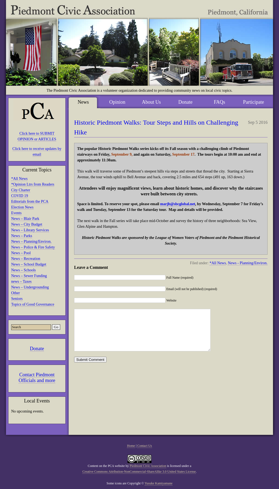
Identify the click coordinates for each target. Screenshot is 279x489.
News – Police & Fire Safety (33, 247)
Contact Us (144, 446)
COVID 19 (19, 196)
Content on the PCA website (106, 466)
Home (131, 446)
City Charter (20, 190)
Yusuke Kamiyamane (158, 483)
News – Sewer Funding (29, 276)
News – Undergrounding (30, 287)
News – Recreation (25, 259)
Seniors (17, 299)
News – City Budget (26, 224)
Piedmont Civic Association (148, 466)
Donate (37, 348)
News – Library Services (30, 230)
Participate (253, 102)
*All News (19, 179)
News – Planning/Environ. (31, 241)
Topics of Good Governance (32, 304)
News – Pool (21, 253)
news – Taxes (21, 281)
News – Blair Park (25, 219)
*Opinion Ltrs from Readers (32, 184)
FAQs (219, 102)
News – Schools (23, 270)
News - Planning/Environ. (248, 263)
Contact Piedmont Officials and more (37, 377)
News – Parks (21, 236)
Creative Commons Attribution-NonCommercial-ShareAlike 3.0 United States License (139, 471)
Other (15, 293)
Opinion (117, 102)
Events (16, 213)
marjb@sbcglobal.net (177, 204)
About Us (151, 102)
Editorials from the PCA (29, 201)
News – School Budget (28, 264)
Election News (22, 207)
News (83, 102)
